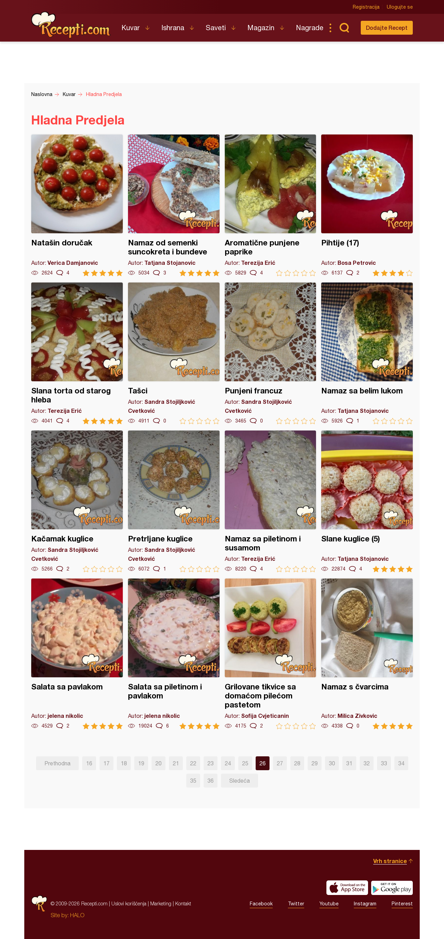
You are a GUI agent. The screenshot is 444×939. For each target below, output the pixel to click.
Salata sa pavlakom (77, 654)
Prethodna (57, 763)
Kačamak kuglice (77, 501)
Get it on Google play (392, 887)
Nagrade (309, 28)
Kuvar (130, 28)
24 (228, 763)
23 (210, 763)
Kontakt (183, 903)
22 (193, 763)
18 (124, 763)
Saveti (216, 28)
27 (280, 763)
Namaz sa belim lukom (367, 353)
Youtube (329, 903)
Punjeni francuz (270, 353)
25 (245, 763)
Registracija (366, 7)
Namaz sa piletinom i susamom (270, 501)
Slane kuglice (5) (367, 501)
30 (332, 763)
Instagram (365, 903)
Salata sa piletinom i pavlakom (174, 654)
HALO (77, 915)
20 (158, 763)
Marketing (160, 903)
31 (349, 763)
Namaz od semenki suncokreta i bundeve (174, 205)
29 (314, 763)
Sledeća (239, 780)
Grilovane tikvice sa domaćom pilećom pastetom (270, 654)
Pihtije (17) (367, 205)
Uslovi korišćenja (128, 903)
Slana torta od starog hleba (77, 353)
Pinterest (402, 903)
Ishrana (172, 28)
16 (89, 763)
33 (384, 763)
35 (193, 780)
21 (176, 763)
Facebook (261, 903)
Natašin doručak (77, 205)
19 (141, 763)
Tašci (174, 353)
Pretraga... (344, 28)
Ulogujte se (400, 7)
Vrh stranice (390, 861)
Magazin (260, 28)
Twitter (296, 903)
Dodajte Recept (387, 27)
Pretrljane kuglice (174, 501)
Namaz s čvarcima (367, 654)
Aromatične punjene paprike (270, 205)
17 (106, 763)
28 (297, 763)
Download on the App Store (347, 887)
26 (262, 763)
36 (210, 780)
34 (401, 763)
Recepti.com (71, 24)
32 (367, 763)
